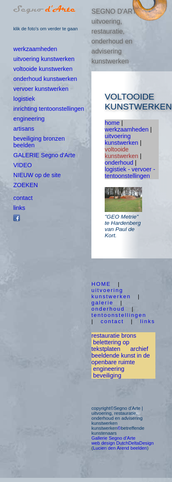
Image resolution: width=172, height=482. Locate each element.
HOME (101, 284)
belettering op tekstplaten (110, 345)
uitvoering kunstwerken (43, 59)
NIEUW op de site (37, 175)
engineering (28, 118)
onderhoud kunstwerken (45, 78)
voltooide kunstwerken (42, 69)
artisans (23, 128)
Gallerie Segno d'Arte (113, 438)
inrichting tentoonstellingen (48, 108)
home (112, 122)
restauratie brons (113, 335)
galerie (102, 302)
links (19, 207)
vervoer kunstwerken (41, 88)
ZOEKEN (25, 185)
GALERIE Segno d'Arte (44, 155)
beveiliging (107, 375)
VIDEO (22, 165)
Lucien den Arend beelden (120, 447)
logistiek (24, 98)
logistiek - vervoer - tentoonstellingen (130, 172)
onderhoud (119, 162)
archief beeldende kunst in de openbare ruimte (120, 355)
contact (22, 198)
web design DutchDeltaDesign (122, 443)
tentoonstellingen (118, 315)
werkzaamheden (35, 49)
